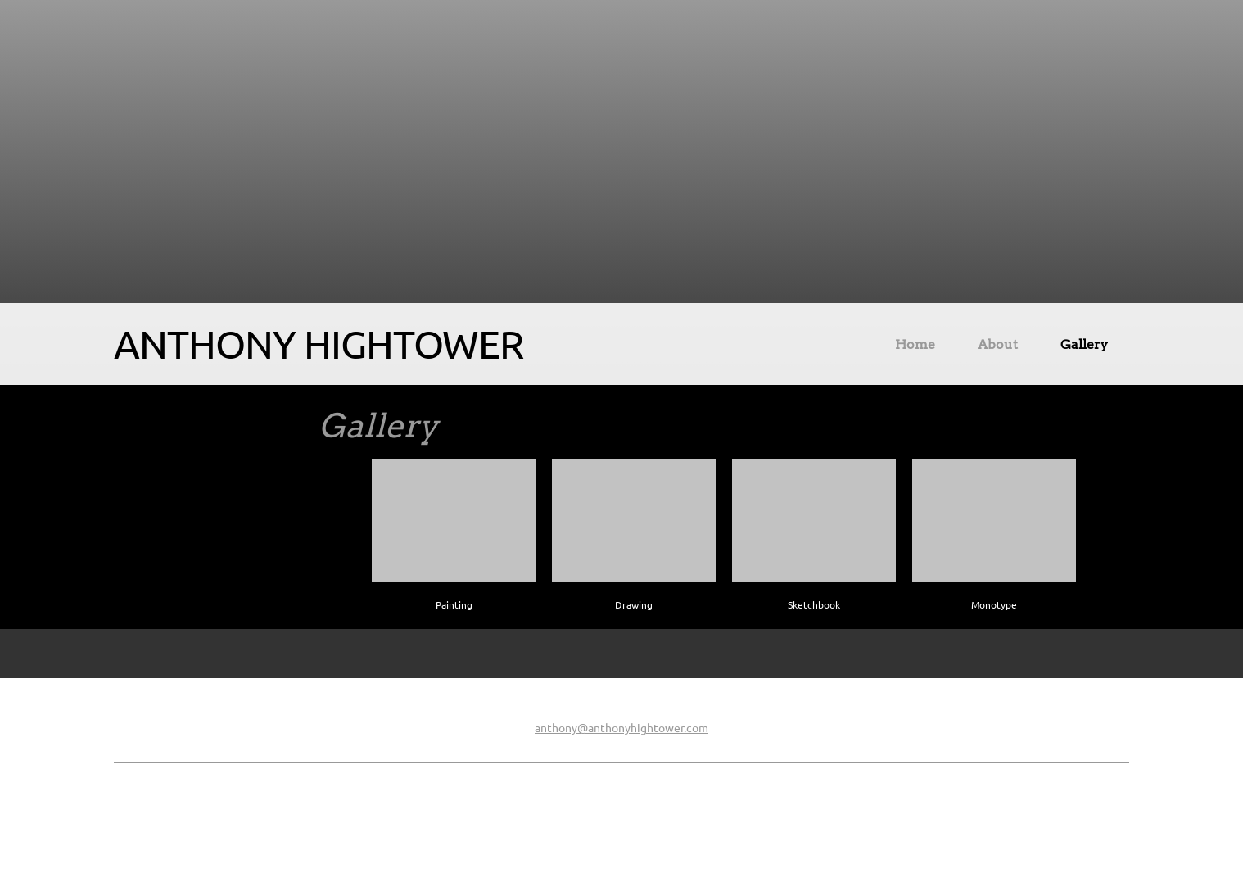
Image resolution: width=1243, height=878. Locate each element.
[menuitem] (915, 347)
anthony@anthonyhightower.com (621, 728)
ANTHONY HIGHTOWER (318, 344)
